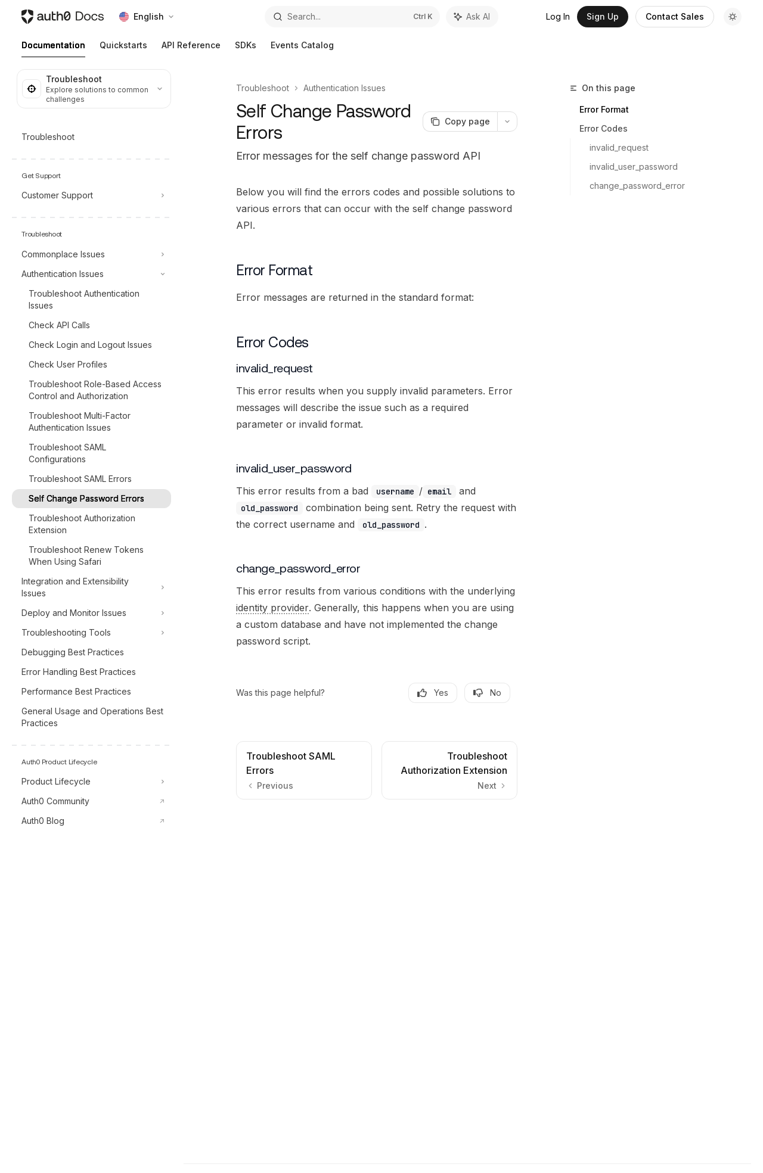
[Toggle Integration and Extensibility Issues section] (91, 587)
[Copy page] (460, 121)
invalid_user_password (634, 166)
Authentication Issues (344, 88)
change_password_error (637, 186)
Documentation (53, 48)
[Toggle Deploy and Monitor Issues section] (91, 613)
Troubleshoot (262, 88)
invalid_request (619, 147)
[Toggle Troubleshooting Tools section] (91, 632)
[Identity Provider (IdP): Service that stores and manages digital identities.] (272, 607)
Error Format (604, 109)
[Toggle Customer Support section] (91, 195)
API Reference (191, 48)
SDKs (245, 48)
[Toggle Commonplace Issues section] (91, 254)
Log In (558, 16)
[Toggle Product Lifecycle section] (91, 781)
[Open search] (352, 16)
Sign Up (603, 16)
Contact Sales (675, 16)
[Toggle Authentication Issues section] (91, 274)
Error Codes (603, 128)
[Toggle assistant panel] (472, 16)
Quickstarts (123, 48)
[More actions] (507, 121)
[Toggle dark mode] (733, 17)
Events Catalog (302, 48)
